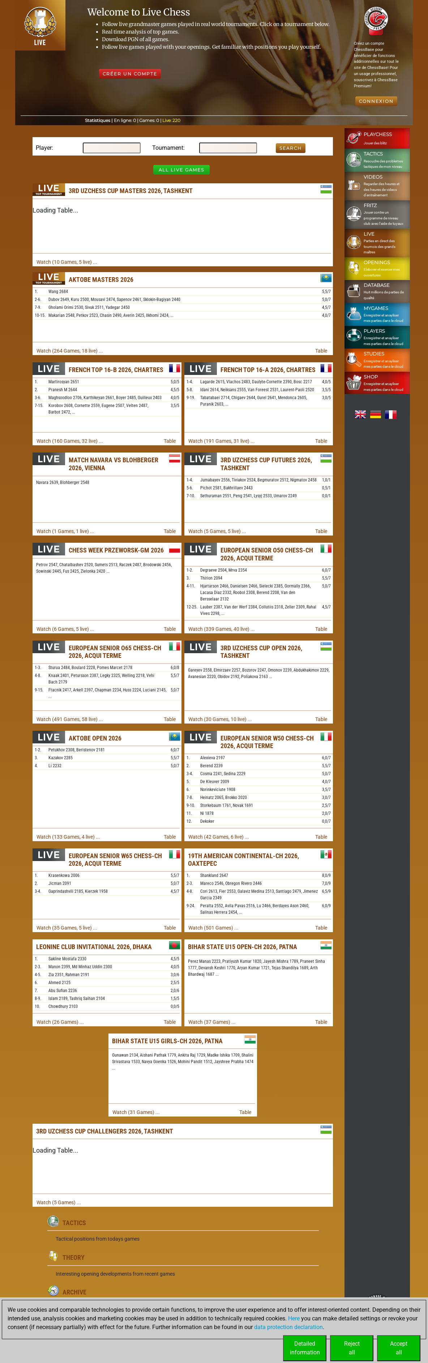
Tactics (74, 1223)
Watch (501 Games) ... (213, 928)
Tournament (167, 147)
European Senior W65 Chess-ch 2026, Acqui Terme (115, 860)
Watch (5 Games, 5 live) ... (217, 531)
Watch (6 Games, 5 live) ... (65, 629)
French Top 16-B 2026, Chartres (116, 369)
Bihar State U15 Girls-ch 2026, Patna (167, 1041)
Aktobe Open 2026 (95, 738)
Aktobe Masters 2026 (101, 279)
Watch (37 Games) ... (212, 1022)
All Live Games (181, 169)
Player (44, 147)
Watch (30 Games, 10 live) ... (220, 719)
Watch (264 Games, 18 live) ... (70, 351)
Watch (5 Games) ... (59, 1202)
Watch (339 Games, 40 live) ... (221, 629)
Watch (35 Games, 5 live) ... (67, 928)
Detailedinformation (305, 1348)
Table (321, 351)
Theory (74, 1257)
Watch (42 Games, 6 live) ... (218, 837)
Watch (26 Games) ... (60, 1022)
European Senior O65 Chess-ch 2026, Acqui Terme (115, 652)
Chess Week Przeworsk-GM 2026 (116, 550)
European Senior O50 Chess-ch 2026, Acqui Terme (267, 554)
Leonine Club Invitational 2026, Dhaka (94, 947)
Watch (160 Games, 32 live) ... (70, 441)
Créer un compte (130, 74)
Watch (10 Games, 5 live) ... (67, 262)
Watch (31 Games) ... (136, 1112)
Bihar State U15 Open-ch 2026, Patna (242, 947)
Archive (74, 1292)
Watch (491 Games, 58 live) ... (70, 719)
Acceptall (398, 1348)
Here (294, 1318)
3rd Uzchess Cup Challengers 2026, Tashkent (104, 1131)
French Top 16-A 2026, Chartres (268, 369)
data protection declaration (288, 1327)
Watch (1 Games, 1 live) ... (65, 531)
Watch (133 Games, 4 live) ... (68, 837)
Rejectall (352, 1348)
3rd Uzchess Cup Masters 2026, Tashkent (131, 191)
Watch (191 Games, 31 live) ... (221, 441)
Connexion (376, 101)
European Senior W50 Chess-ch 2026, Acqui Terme (267, 742)
